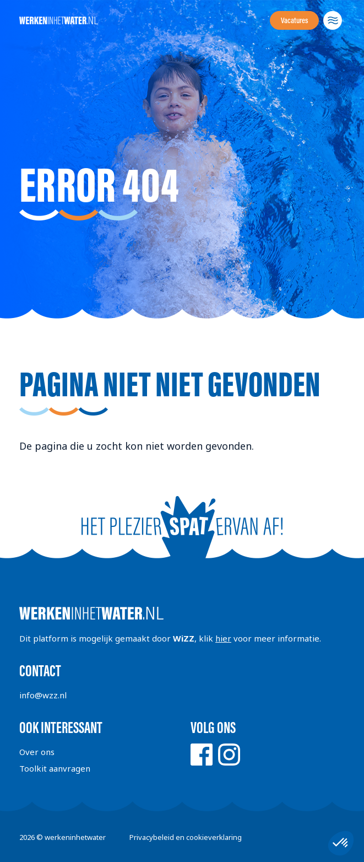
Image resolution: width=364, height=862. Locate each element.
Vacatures (294, 20)
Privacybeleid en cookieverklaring (185, 837)
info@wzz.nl (43, 695)
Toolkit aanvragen (54, 768)
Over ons (37, 751)
